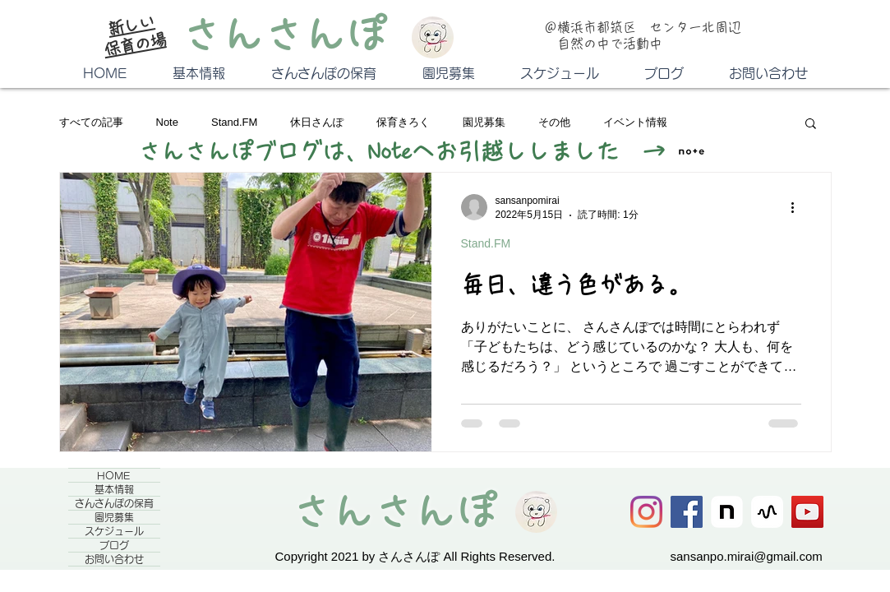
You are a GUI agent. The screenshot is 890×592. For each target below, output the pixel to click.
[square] (692, 152)
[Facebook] (687, 512)
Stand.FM (234, 122)
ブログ (114, 545)
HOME (114, 475)
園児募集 (484, 122)
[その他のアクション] (799, 207)
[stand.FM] (767, 512)
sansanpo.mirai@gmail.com (747, 556)
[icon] (727, 512)
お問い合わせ (114, 559)
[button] (811, 124)
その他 (554, 122)
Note (167, 122)
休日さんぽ (317, 122)
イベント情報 (635, 122)
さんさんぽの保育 (114, 503)
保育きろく (403, 122)
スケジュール (114, 531)
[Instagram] (646, 512)
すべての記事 (91, 122)
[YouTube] (807, 512)
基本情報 (114, 489)
